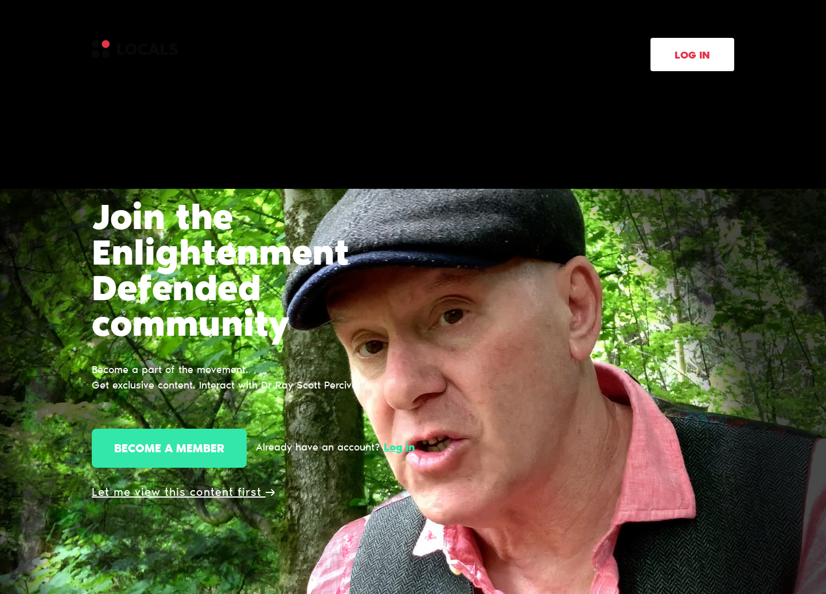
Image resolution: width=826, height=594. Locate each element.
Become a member (169, 449)
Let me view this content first (183, 493)
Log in (692, 56)
